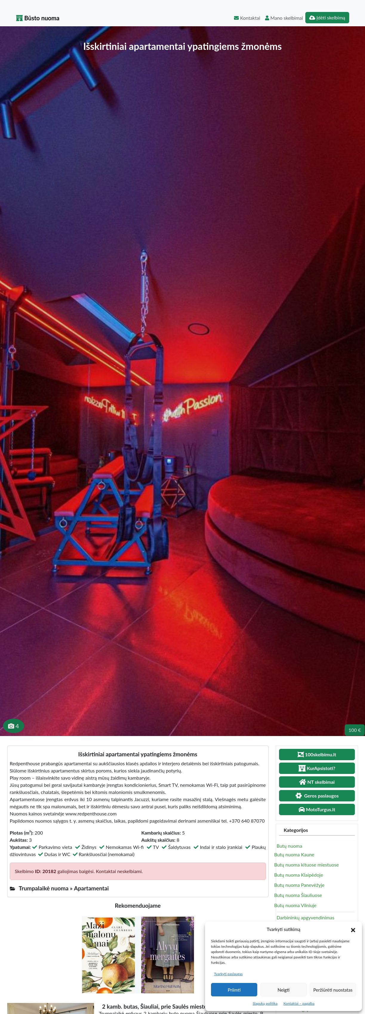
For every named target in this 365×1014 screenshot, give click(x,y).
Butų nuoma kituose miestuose (306, 864)
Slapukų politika (264, 1003)
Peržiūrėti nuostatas (332, 990)
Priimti (234, 990)
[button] (353, 929)
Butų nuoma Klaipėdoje (298, 875)
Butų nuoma (289, 846)
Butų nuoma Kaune (294, 854)
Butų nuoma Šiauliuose (298, 895)
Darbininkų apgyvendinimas (306, 917)
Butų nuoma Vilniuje (295, 905)
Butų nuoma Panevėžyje (299, 885)
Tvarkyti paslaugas (228, 974)
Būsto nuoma (38, 17)
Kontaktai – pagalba (299, 1003)
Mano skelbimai (284, 18)
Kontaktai (247, 18)
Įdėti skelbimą (327, 17)
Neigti (283, 990)
